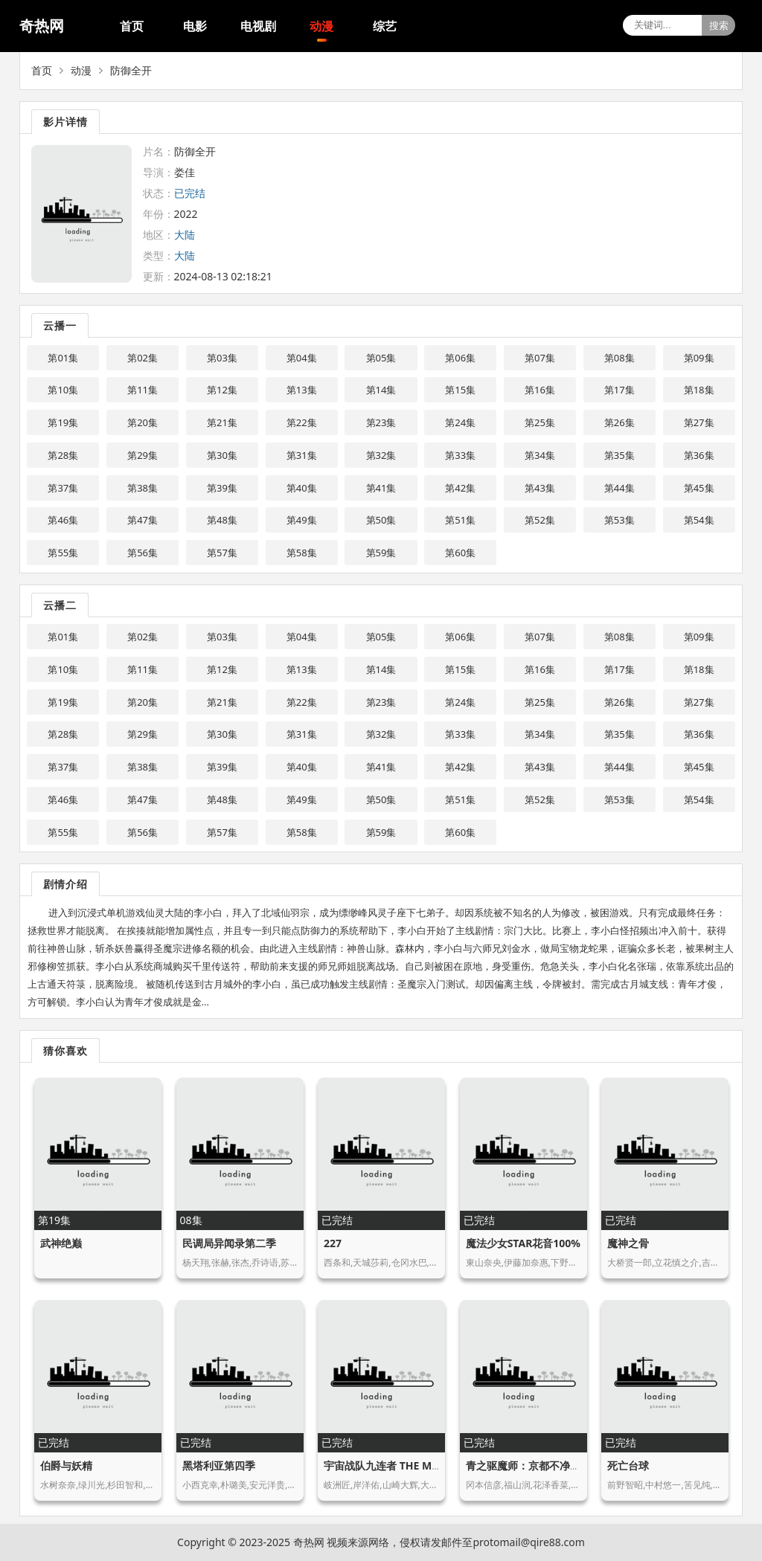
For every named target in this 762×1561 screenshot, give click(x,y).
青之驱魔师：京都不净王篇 (528, 1465)
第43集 (540, 488)
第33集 (460, 455)
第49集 (301, 520)
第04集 (301, 357)
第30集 (222, 455)
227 (333, 1243)
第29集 (142, 455)
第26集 (619, 422)
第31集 (301, 455)
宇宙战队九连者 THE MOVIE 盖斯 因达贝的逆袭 (434, 1465)
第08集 (619, 357)
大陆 (184, 235)
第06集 (460, 357)
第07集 (540, 357)
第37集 (63, 488)
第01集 (63, 357)
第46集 (63, 520)
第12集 (222, 389)
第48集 (222, 520)
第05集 (381, 357)
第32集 (381, 455)
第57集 (222, 552)
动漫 (321, 26)
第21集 (222, 422)
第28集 (63, 455)
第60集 (460, 552)
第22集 (301, 422)
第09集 (699, 357)
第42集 (460, 488)
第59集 (381, 552)
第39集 (222, 488)
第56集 (142, 552)
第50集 (381, 520)
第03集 (222, 357)
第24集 (460, 422)
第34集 (540, 455)
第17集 (619, 389)
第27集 (699, 422)
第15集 (460, 389)
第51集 (460, 520)
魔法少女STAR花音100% (523, 1243)
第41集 (381, 488)
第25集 (540, 422)
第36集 (699, 455)
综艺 (385, 26)
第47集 (142, 520)
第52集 (540, 520)
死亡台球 (628, 1465)
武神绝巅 (61, 1243)
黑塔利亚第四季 (218, 1465)
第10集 (63, 389)
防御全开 (131, 70)
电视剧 (258, 26)
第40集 (301, 488)
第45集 (699, 488)
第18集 (699, 389)
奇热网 (41, 26)
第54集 (699, 520)
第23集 (381, 422)
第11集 (142, 389)
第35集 (619, 455)
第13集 (301, 389)
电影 (195, 26)
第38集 (142, 488)
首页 (132, 26)
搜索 (719, 25)
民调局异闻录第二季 (229, 1243)
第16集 (540, 389)
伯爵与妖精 (66, 1465)
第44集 (619, 488)
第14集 (381, 389)
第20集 (142, 422)
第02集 (142, 357)
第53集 (619, 520)
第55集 (63, 552)
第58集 (301, 552)
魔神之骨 (628, 1243)
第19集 (63, 422)
